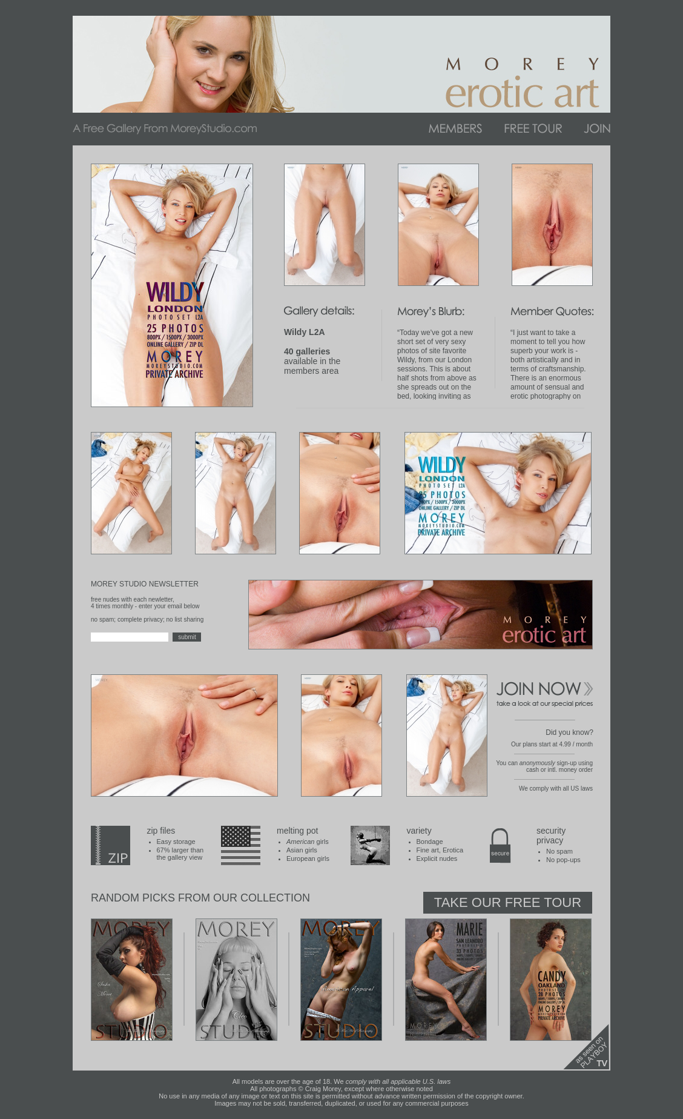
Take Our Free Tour (507, 902)
